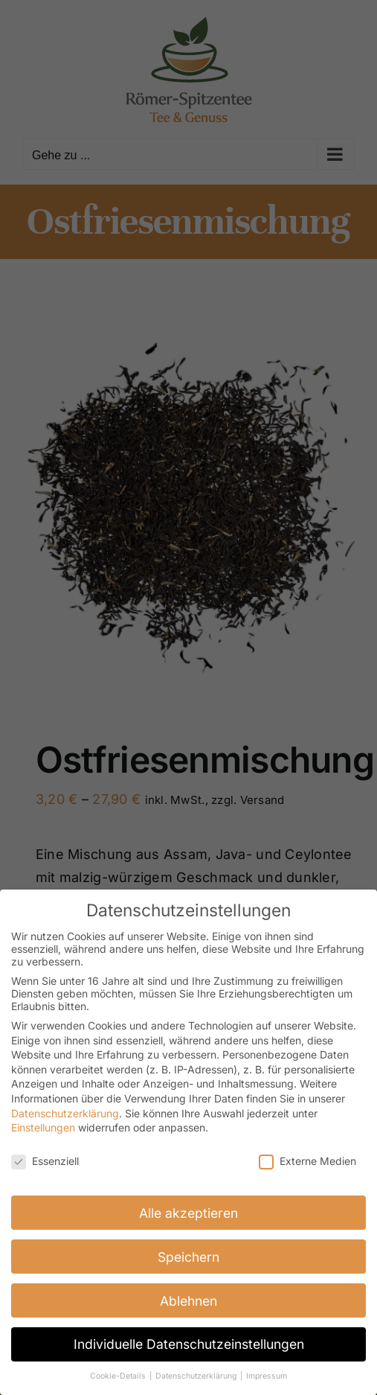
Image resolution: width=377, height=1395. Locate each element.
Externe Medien (307, 1159)
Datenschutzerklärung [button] (197, 1375)
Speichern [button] (188, 1255)
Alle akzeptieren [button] (188, 1211)
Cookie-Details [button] (119, 1375)
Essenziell (45, 1159)
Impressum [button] (266, 1375)
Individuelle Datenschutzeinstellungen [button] (189, 1343)
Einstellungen (43, 1126)
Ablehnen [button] (188, 1299)
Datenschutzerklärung (65, 1111)
